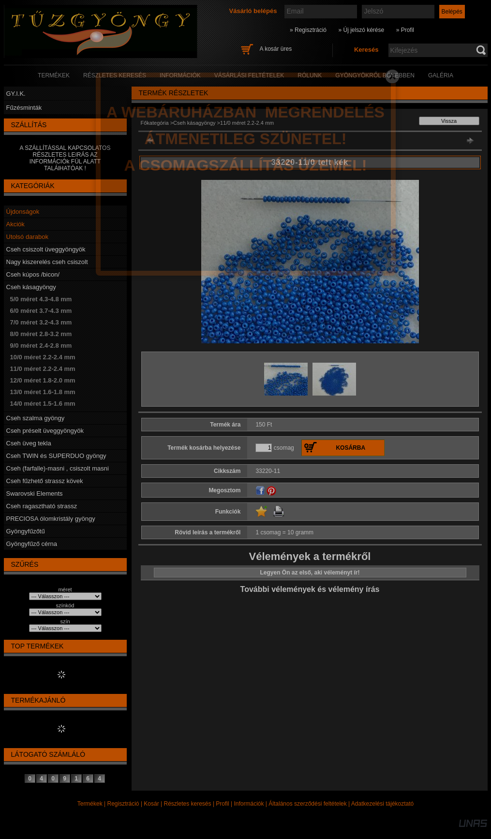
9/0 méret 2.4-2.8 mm (41, 345)
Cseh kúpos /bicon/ (33, 274)
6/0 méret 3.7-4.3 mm (41, 310)
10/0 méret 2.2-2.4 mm (42, 357)
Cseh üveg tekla (28, 443)
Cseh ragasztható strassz (41, 506)
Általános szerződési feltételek (307, 803)
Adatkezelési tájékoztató (382, 803)
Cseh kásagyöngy (31, 287)
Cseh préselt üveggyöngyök (45, 430)
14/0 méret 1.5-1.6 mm (42, 403)
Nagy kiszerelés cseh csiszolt (47, 261)
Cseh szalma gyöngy (35, 418)
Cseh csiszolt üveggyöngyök (46, 249)
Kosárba (350, 447)
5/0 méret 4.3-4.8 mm (41, 299)
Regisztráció (123, 803)
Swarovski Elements (34, 493)
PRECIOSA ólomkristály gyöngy (50, 518)
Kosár (151, 803)
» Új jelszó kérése (361, 30)
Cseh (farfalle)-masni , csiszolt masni (57, 468)
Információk (249, 803)
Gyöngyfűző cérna (32, 543)
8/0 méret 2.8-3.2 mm (41, 334)
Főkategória (155, 123)
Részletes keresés (187, 803)
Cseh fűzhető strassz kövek (44, 481)
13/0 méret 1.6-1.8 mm (42, 392)
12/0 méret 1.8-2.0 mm (42, 380)
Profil (222, 803)
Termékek (90, 803)
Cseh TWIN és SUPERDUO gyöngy (56, 455)
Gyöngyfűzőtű (25, 531)
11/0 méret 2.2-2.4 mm (42, 368)
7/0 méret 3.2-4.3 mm (41, 322)
